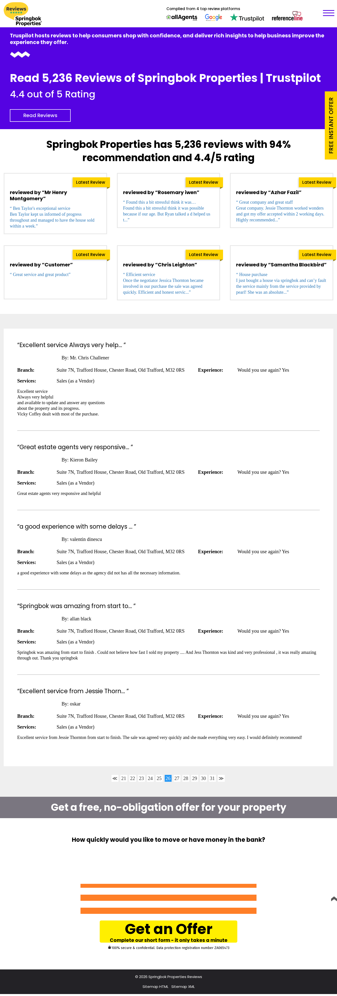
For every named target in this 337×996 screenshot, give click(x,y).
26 (168, 778)
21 (123, 778)
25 (159, 778)
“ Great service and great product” (40, 274)
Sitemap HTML (155, 988)
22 (132, 778)
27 (177, 778)
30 (203, 778)
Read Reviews (40, 115)
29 (194, 778)
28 (185, 778)
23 (141, 778)
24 (150, 778)
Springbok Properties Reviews (175, 978)
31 (212, 778)
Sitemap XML (183, 988)
